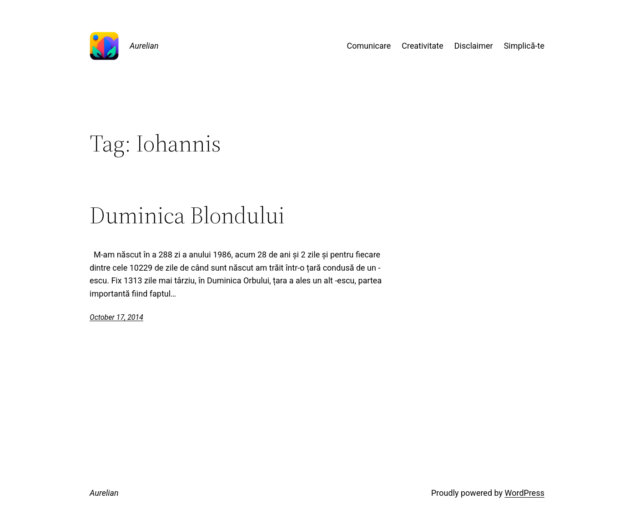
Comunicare (369, 45)
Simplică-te (524, 45)
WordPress (524, 493)
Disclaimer (473, 45)
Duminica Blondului (187, 215)
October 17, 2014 (116, 317)
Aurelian (144, 45)
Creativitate (422, 45)
